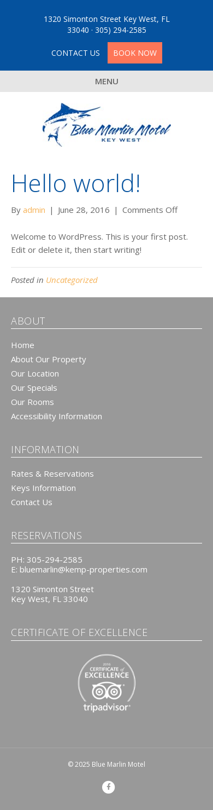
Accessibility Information (56, 415)
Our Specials (34, 387)
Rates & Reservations (52, 473)
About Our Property (48, 359)
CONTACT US (76, 53)
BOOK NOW (135, 53)
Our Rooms (32, 401)
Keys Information (43, 487)
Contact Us (31, 501)
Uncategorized (72, 279)
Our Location (35, 373)
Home (22, 344)
